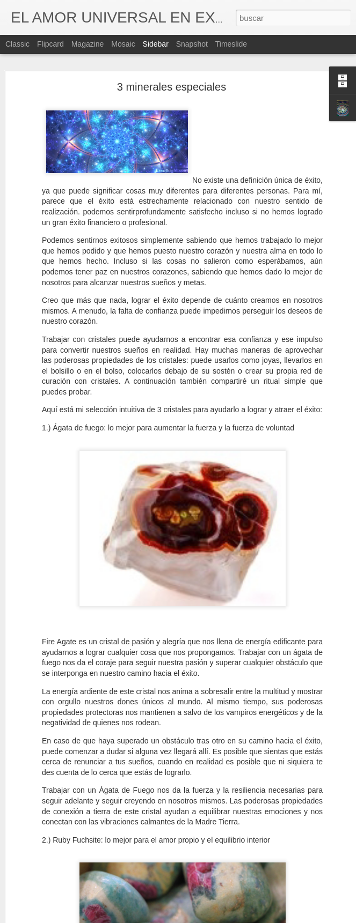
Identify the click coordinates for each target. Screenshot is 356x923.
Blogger (220, 917)
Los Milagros (44, 861)
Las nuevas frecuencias (60, 885)
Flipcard (50, 44)
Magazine (87, 44)
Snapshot (192, 44)
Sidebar (156, 44)
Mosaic (123, 44)
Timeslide (231, 44)
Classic (17, 44)
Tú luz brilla (42, 909)
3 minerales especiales (171, 58)
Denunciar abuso (255, 917)
